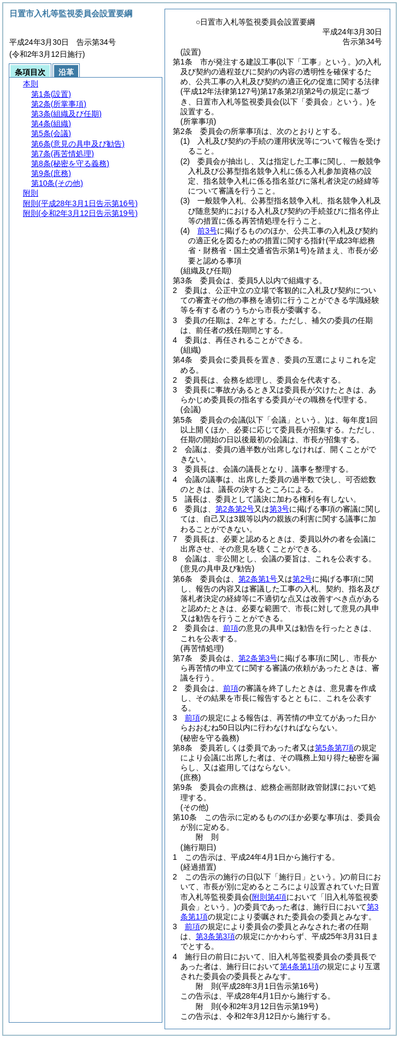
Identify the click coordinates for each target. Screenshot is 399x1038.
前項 (230, 628)
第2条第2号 (235, 509)
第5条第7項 (334, 747)
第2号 (302, 578)
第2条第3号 (258, 658)
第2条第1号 (258, 578)
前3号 (207, 230)
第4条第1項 (299, 966)
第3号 (279, 509)
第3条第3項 (215, 936)
